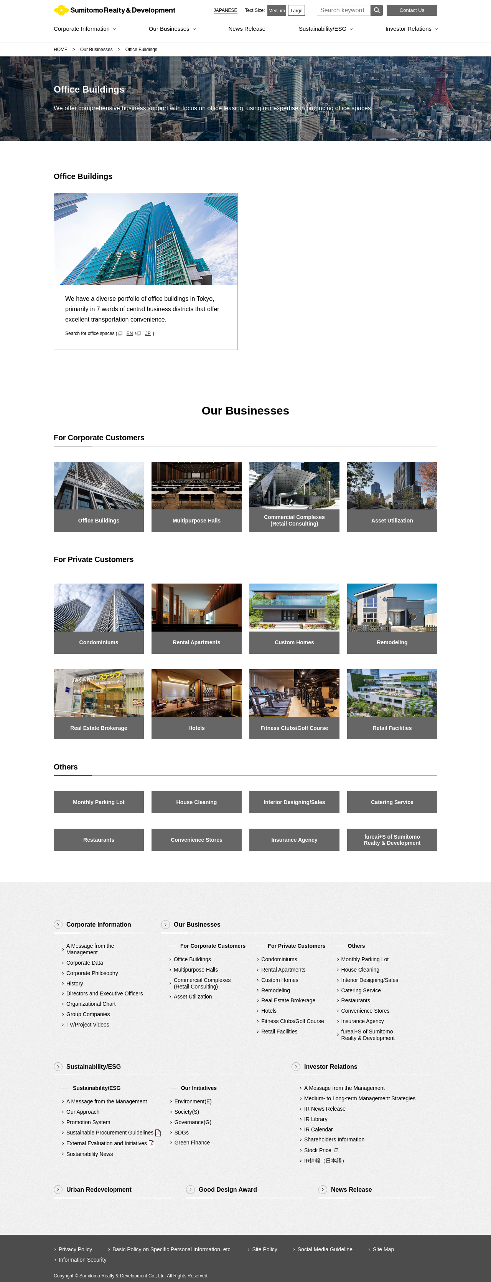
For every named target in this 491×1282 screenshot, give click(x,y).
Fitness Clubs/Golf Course (292, 1021)
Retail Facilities (279, 1031)
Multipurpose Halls (196, 970)
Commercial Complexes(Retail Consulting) (202, 983)
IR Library (316, 1119)
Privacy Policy (75, 1249)
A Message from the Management (90, 949)
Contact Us (412, 10)
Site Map (383, 1249)
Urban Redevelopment (99, 1189)
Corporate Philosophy (92, 973)
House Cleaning (360, 970)
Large (297, 10)
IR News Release (325, 1109)
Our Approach (82, 1112)
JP (148, 333)
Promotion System (88, 1122)
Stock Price (317, 1150)
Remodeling (275, 990)
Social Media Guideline (325, 1249)
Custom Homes (279, 980)
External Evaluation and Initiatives (106, 1143)
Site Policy (264, 1249)
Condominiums (279, 959)
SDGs (182, 1132)
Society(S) (187, 1112)
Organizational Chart (90, 1004)
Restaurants (355, 1000)
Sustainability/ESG (322, 28)
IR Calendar (318, 1129)
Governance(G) (193, 1122)
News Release (246, 28)
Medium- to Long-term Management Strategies (359, 1098)
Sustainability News (89, 1154)
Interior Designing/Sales (370, 980)
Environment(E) (193, 1101)
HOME (61, 49)
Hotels (269, 1011)
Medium (277, 10)
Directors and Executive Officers (104, 993)
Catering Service (361, 990)
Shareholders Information (334, 1139)
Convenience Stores (365, 1011)
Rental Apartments (283, 970)
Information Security (83, 1260)
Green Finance (192, 1142)
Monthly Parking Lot (365, 959)
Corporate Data (84, 963)
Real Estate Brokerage (288, 1000)
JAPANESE (225, 10)
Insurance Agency (362, 1021)
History (74, 983)
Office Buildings (192, 959)
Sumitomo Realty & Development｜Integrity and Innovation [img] (114, 12)
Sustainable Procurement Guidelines (109, 1132)
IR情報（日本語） (325, 1161)
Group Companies (88, 1014)
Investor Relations (409, 28)
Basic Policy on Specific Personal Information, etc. (172, 1249)
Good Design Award (228, 1189)
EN (130, 333)
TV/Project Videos (87, 1025)
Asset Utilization (193, 996)
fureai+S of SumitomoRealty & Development (368, 1034)
